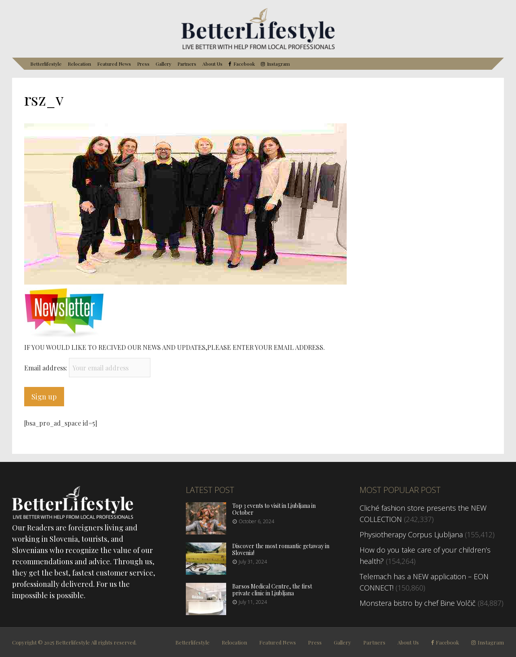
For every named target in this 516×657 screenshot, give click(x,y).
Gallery (163, 63)
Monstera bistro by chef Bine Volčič (418, 603)
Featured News (114, 63)
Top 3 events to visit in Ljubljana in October (274, 509)
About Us (212, 63)
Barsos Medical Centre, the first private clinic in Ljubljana (272, 589)
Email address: (46, 368)
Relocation (79, 63)
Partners (186, 63)
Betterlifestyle (46, 63)
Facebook (244, 64)
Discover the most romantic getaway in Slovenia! (280, 549)
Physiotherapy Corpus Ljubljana (411, 534)
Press (143, 63)
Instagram (278, 64)
